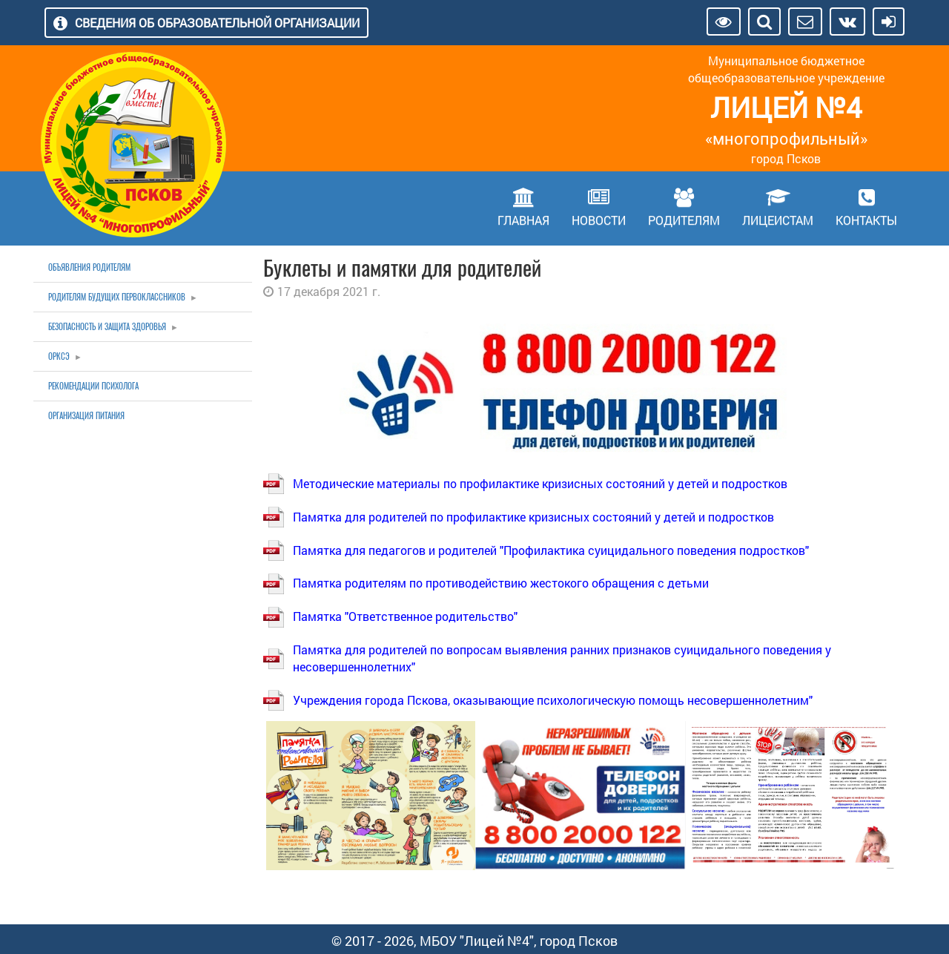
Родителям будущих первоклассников (116, 297)
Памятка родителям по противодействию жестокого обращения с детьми (501, 583)
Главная (523, 220)
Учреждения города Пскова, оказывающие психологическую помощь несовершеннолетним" (553, 700)
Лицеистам (777, 220)
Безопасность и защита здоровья (107, 326)
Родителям (684, 220)
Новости (599, 220)
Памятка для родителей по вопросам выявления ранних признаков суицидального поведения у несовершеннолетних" (562, 658)
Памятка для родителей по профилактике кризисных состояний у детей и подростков (533, 516)
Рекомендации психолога (93, 386)
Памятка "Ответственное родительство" (405, 616)
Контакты (866, 220)
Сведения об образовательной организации (217, 22)
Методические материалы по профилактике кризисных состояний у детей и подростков (540, 483)
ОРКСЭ (59, 356)
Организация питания (86, 415)
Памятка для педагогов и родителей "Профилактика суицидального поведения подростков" (551, 550)
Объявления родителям (89, 267)
